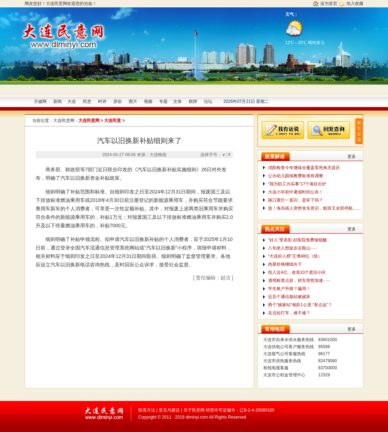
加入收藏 (354, 3)
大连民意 (112, 120)
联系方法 (146, 410)
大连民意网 (63, 120)
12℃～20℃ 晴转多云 (305, 31)
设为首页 (328, 3)
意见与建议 (169, 410)
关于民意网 (194, 410)
